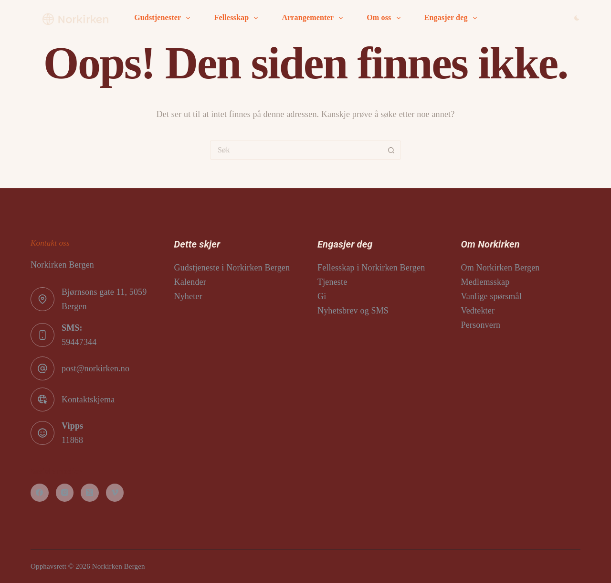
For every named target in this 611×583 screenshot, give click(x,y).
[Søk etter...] (296, 150)
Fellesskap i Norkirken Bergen (371, 267)
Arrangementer (314, 18)
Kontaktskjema (88, 399)
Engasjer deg (452, 18)
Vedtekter (478, 310)
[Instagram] (65, 493)
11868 (72, 440)
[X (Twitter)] (90, 493)
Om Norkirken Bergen (500, 267)
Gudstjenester (164, 18)
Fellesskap (238, 18)
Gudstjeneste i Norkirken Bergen (232, 267)
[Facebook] (40, 493)
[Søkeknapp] (391, 150)
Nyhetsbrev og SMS (353, 310)
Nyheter (188, 296)
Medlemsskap (485, 282)
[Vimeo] (115, 493)
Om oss (385, 18)
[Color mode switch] (576, 18)
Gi (321, 296)
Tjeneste (332, 282)
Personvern (481, 325)
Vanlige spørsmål (491, 296)
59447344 (79, 342)
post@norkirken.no (95, 368)
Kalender (190, 282)
